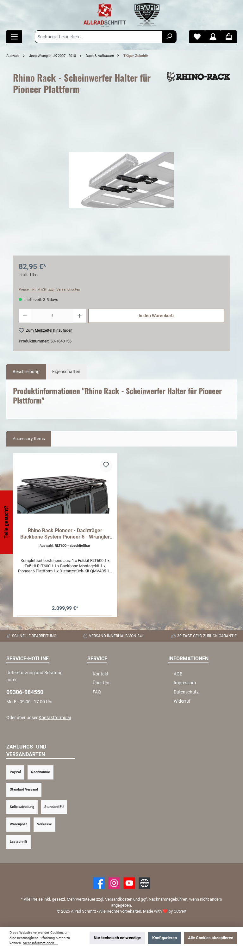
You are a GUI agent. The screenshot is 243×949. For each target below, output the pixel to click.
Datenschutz (186, 692)
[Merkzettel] (197, 36)
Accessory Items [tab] (29, 438)
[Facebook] (99, 883)
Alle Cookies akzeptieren (210, 937)
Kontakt (101, 674)
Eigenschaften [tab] (66, 371)
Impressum (185, 683)
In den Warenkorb (156, 315)
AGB (178, 674)
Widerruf (182, 701)
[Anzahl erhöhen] (79, 316)
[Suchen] (169, 36)
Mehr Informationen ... (40, 943)
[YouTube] (129, 883)
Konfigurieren (164, 937)
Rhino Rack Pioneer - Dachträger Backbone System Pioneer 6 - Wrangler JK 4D (65, 533)
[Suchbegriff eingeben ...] (99, 36)
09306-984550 (24, 692)
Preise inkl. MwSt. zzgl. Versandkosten (49, 289)
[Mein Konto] (213, 36)
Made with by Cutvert (164, 911)
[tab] (26, 371)
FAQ (97, 692)
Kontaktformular (55, 717)
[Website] (144, 883)
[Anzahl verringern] (25, 316)
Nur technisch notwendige (117, 937)
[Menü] (14, 36)
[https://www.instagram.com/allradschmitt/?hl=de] (114, 883)
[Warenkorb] (229, 36)
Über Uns (101, 683)
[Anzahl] (52, 316)
